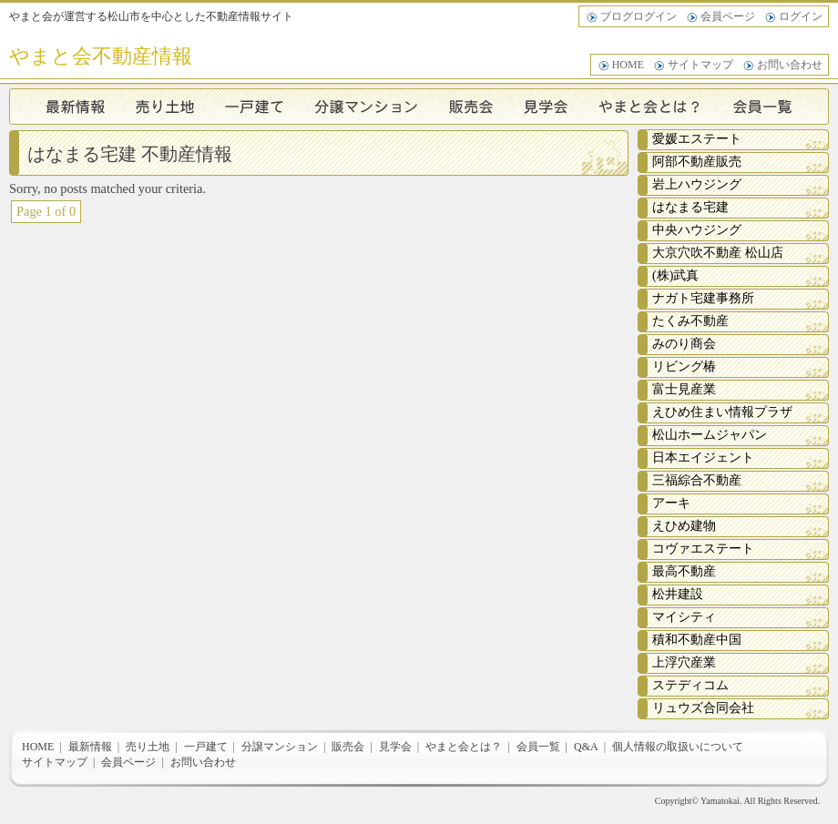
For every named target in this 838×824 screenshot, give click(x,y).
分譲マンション (367, 106)
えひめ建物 (684, 526)
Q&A (586, 746)
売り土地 (165, 106)
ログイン (801, 16)
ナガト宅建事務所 (703, 298)
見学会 (548, 106)
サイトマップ (700, 64)
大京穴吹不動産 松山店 (717, 252)
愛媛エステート (696, 139)
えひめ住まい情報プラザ (722, 412)
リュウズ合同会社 (703, 708)
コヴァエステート (703, 548)
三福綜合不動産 (696, 480)
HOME (628, 64)
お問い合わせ (790, 64)
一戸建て (255, 106)
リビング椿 (684, 366)
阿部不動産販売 (696, 161)
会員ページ (727, 16)
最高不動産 (684, 571)
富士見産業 (684, 389)
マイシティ (684, 617)
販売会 (472, 106)
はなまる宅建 (690, 207)
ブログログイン (638, 16)
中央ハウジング (696, 230)
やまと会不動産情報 (100, 56)
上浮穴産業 (684, 662)
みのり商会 (684, 344)
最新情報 (65, 106)
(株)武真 (675, 275)
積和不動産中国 (696, 639)
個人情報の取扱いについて (677, 746)
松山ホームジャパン (709, 435)
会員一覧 (773, 106)
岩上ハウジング (696, 184)
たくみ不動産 (690, 321)
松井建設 (677, 594)
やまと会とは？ (653, 106)
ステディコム (690, 685)
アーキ (671, 503)
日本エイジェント (703, 457)
